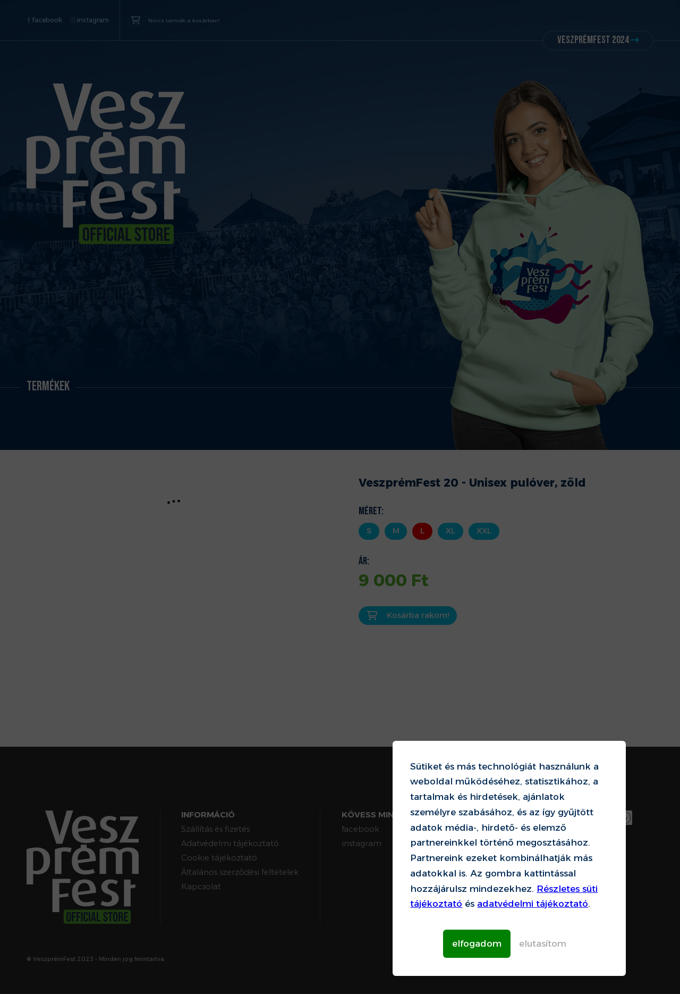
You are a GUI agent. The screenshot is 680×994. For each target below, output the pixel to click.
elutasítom (542, 943)
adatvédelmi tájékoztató (532, 903)
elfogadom (477, 943)
